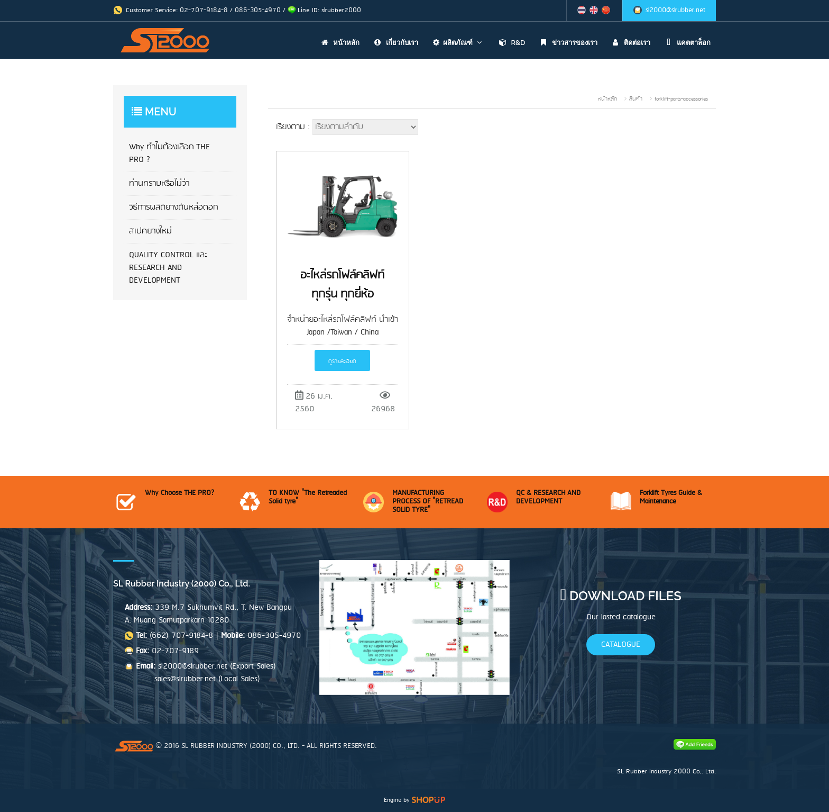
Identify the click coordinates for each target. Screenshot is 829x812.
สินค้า (635, 99)
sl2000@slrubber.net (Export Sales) (217, 666)
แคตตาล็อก (686, 43)
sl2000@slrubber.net (675, 10)
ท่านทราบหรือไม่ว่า (159, 184)
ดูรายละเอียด (342, 361)
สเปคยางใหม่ (150, 231)
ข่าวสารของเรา (567, 43)
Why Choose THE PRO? (179, 493)
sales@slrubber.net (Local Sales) (207, 679)
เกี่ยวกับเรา (394, 43)
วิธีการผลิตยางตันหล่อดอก (173, 207)
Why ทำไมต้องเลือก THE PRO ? (169, 153)
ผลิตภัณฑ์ (457, 43)
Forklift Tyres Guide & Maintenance (671, 497)
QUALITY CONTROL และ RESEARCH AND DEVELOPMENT (168, 267)
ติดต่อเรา (629, 43)
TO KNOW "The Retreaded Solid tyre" (308, 497)
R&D (510, 43)
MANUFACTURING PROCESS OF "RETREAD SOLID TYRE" (427, 501)
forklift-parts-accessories (681, 99)
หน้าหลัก (339, 43)
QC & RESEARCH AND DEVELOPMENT (548, 497)
